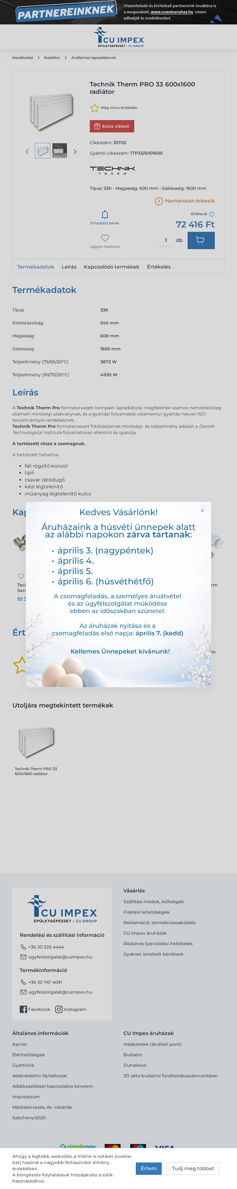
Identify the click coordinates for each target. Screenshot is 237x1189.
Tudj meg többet (193, 1168)
